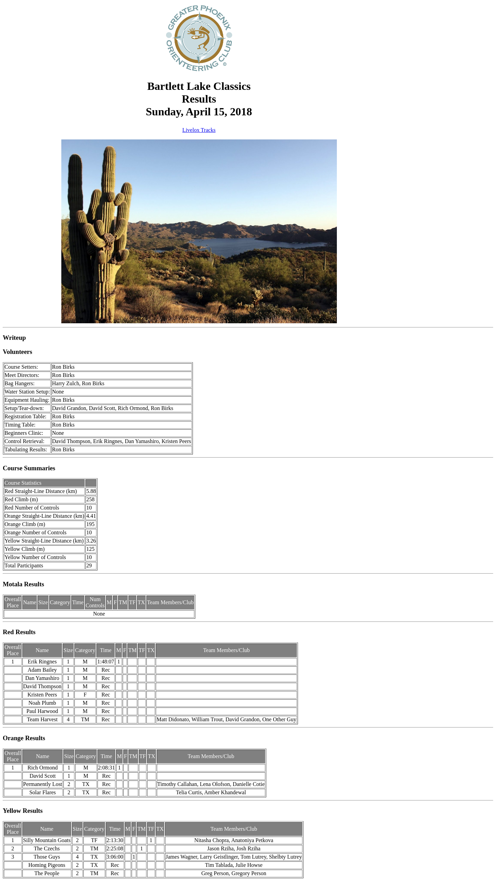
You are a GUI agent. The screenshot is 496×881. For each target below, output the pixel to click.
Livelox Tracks (198, 130)
